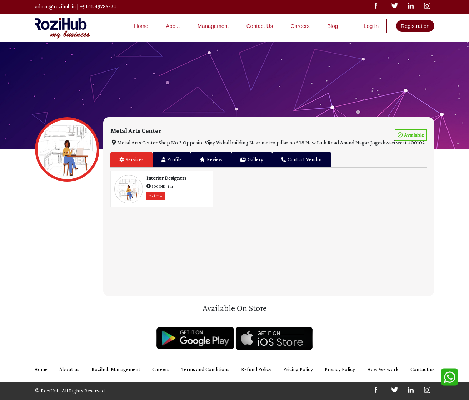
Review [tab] (211, 159)
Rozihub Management (115, 369)
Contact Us (259, 26)
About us (69, 369)
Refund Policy (256, 369)
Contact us (422, 369)
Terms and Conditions (205, 369)
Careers (300, 26)
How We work (383, 369)
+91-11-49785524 (98, 6)
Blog (332, 26)
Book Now (156, 196)
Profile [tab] (171, 159)
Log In (371, 26)
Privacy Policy (340, 369)
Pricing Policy (298, 369)
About (173, 26)
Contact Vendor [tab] (301, 159)
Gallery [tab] (251, 159)
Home (141, 26)
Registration (415, 26)
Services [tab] (131, 159)
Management (213, 26)
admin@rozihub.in (55, 6)
